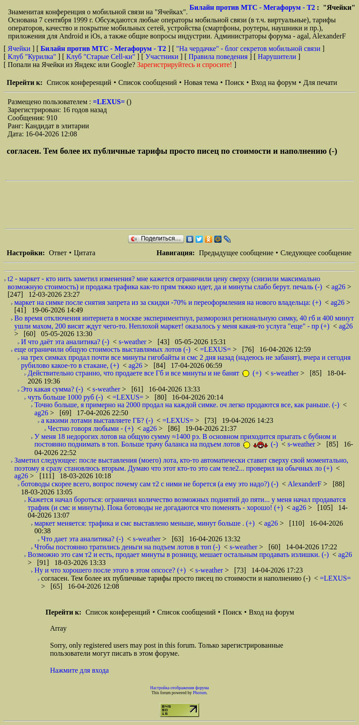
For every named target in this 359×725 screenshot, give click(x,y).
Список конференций (78, 82)
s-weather (133, 342)
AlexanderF (305, 484)
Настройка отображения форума (179, 687)
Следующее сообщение (315, 253)
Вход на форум (273, 82)
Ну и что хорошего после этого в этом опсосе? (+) (110, 570)
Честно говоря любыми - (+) (91, 428)
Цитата (84, 253)
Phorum (199, 692)
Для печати (320, 82)
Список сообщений (147, 82)
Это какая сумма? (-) (52, 389)
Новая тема (201, 82)
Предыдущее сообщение (236, 253)
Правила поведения (218, 56)
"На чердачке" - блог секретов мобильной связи (248, 48)
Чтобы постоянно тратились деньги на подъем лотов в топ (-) (127, 547)
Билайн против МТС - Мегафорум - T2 (252, 7)
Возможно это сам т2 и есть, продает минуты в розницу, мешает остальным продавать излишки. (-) (178, 554)
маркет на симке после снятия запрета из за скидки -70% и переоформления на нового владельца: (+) (167, 302)
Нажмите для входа (79, 670)
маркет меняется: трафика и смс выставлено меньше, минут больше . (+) (144, 523)
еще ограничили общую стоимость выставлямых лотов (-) (102, 349)
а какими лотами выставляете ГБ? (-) (97, 420)
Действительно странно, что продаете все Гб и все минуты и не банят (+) (145, 373)
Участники (162, 56)
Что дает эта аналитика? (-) (82, 539)
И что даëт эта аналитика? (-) (65, 342)
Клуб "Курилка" (32, 56)
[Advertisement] (167, 205)
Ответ (58, 253)
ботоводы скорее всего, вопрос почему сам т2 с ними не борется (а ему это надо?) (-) (149, 484)
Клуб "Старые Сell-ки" (100, 56)
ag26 (339, 287)
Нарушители (277, 56)
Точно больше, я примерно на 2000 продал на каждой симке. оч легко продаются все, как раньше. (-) (186, 405)
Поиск (234, 82)
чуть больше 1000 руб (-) (65, 397)
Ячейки (20, 48)
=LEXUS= (110, 101)
